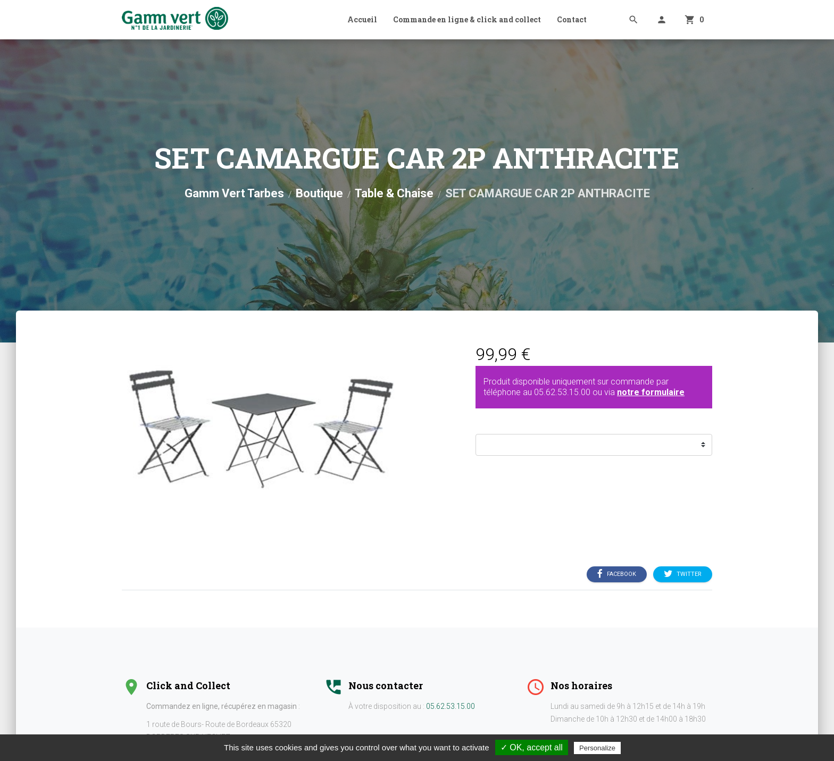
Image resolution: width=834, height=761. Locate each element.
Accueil (362, 19)
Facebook (616, 574)
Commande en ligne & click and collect (467, 19)
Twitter (683, 574)
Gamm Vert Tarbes (234, 193)
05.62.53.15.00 (562, 392)
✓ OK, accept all (532, 747)
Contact (572, 19)
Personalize (597, 748)
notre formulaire (651, 392)
